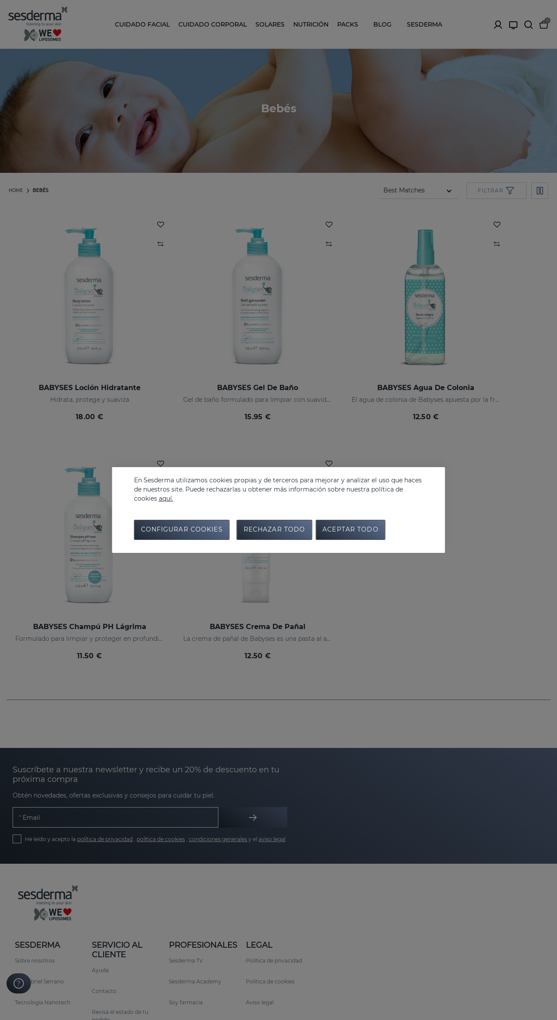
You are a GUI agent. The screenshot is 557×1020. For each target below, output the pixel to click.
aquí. (166, 498)
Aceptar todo (350, 531)
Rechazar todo (274, 531)
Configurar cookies (182, 531)
